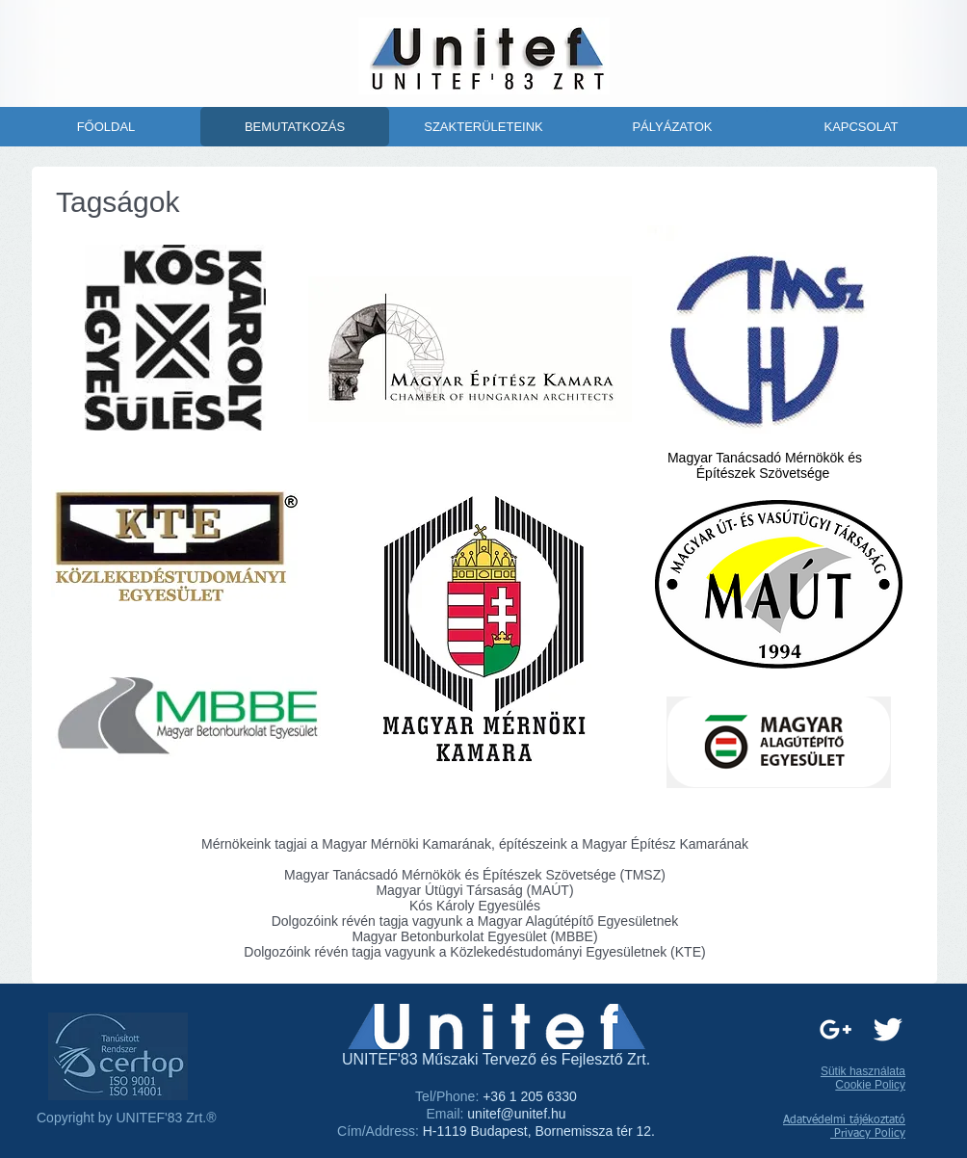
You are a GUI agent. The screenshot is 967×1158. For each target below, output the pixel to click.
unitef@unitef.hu (516, 1113)
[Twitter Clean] (887, 1029)
